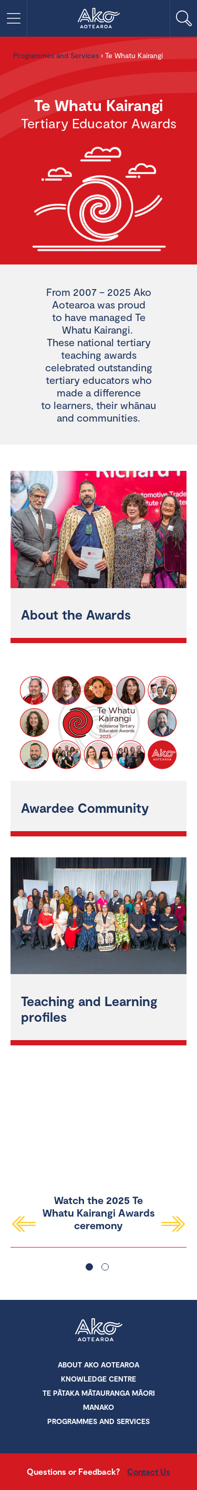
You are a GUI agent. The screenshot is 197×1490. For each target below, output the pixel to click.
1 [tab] (89, 1267)
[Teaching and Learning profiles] (98, 917)
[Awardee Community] (98, 724)
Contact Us (148, 1471)
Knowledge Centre (98, 1378)
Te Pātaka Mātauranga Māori (99, 1392)
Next (173, 1224)
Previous (23, 1224)
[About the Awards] (98, 531)
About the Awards (76, 614)
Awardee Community (85, 807)
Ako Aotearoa (98, 1330)
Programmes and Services (56, 55)
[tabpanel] (98, 1148)
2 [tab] (105, 1267)
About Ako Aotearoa (98, 1364)
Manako (98, 1407)
